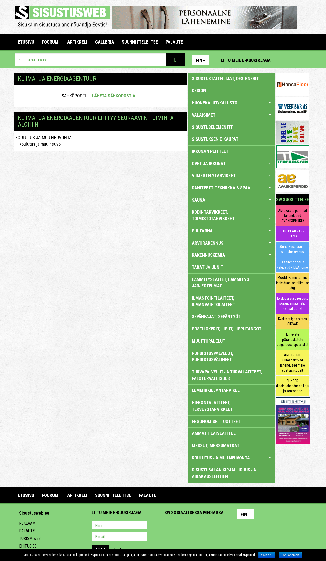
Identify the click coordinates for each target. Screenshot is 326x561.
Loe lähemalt (290, 555)
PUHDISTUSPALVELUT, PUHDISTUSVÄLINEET (212, 356)
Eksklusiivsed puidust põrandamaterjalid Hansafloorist (292, 303)
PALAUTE (174, 42)
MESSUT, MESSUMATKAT (215, 445)
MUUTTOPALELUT (208, 341)
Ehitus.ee (27, 546)
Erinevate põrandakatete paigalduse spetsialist (292, 339)
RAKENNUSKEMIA (231, 255)
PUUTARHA (231, 230)
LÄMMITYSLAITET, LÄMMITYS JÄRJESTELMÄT (220, 283)
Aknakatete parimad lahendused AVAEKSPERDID (292, 215)
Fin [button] (200, 60)
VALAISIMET (231, 115)
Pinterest (282, 60)
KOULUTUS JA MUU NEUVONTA (43, 137)
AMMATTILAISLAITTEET (231, 433)
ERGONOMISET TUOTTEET (216, 421)
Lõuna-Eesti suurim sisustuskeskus (292, 249)
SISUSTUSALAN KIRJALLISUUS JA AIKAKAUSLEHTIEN (231, 473)
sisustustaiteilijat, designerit (225, 78)
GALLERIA (104, 42)
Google (213, 526)
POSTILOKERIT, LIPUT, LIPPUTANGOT (226, 328)
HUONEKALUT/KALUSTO (231, 102)
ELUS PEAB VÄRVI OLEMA (292, 233)
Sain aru (267, 555)
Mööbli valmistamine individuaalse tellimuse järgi (292, 283)
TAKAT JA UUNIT (207, 267)
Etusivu (26, 42)
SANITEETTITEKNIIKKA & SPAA (231, 187)
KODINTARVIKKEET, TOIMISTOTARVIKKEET (231, 215)
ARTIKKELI (77, 42)
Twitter (202, 526)
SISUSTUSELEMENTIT (231, 127)
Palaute (27, 530)
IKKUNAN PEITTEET (231, 151)
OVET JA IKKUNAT (231, 163)
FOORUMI (51, 42)
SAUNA (231, 200)
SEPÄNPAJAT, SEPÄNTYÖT (216, 316)
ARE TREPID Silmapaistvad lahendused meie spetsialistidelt (292, 362)
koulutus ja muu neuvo (38, 144)
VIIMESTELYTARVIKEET (231, 175)
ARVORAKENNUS (231, 243)
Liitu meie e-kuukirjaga (246, 60)
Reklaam (27, 523)
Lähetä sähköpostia (113, 96)
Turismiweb (30, 538)
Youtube (304, 60)
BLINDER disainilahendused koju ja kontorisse (292, 386)
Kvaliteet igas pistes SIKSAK (292, 321)
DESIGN (199, 90)
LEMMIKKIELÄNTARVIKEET (217, 390)
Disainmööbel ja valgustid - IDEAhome (292, 264)
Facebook (293, 60)
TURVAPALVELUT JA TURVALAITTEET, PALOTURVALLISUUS (231, 375)
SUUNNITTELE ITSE (140, 42)
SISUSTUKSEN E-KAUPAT (215, 139)
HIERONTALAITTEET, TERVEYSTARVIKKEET (212, 406)
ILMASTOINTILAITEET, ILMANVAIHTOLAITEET (213, 301)
